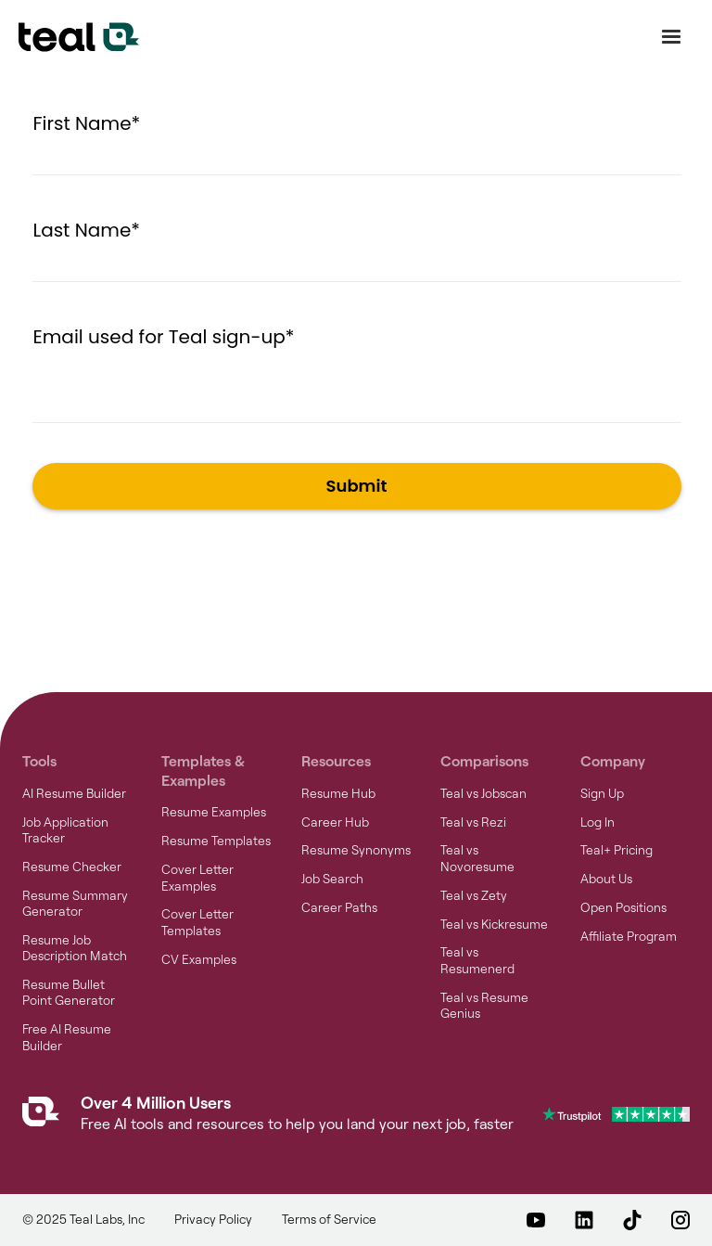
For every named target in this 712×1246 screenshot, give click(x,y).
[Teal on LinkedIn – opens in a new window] (584, 1220)
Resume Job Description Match (74, 947)
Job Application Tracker (65, 830)
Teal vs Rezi (473, 822)
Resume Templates (216, 840)
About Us (606, 878)
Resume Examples (213, 811)
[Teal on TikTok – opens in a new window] (632, 1220)
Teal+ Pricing (616, 849)
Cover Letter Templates (197, 922)
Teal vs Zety (473, 895)
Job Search (332, 878)
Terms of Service (329, 1219)
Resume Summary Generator (75, 903)
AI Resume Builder (74, 793)
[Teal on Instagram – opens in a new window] (680, 1220)
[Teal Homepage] (40, 1116)
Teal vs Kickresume (494, 924)
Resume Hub (338, 793)
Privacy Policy (213, 1219)
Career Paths (339, 907)
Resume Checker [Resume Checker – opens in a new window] (71, 866)
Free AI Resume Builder (66, 1037)
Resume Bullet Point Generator (68, 992)
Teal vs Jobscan (483, 793)
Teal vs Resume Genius (484, 1005)
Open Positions (623, 907)
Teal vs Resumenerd (477, 960)
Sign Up (602, 793)
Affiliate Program (628, 936)
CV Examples (198, 959)
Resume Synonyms (356, 849)
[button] (671, 37)
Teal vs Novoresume (477, 857)
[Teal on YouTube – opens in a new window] (536, 1220)
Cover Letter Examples (197, 877)
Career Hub (335, 822)
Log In (597, 822)
